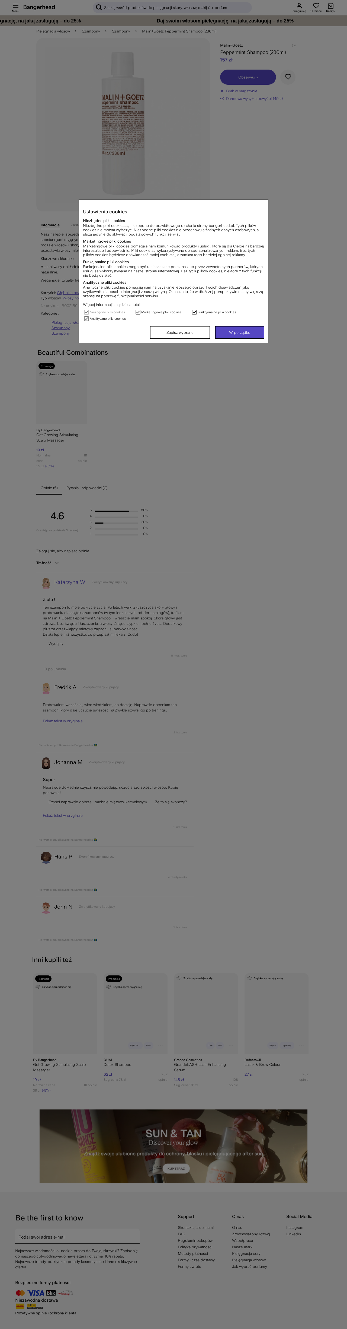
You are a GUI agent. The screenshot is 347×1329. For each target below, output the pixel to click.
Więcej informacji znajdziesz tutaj (111, 304)
